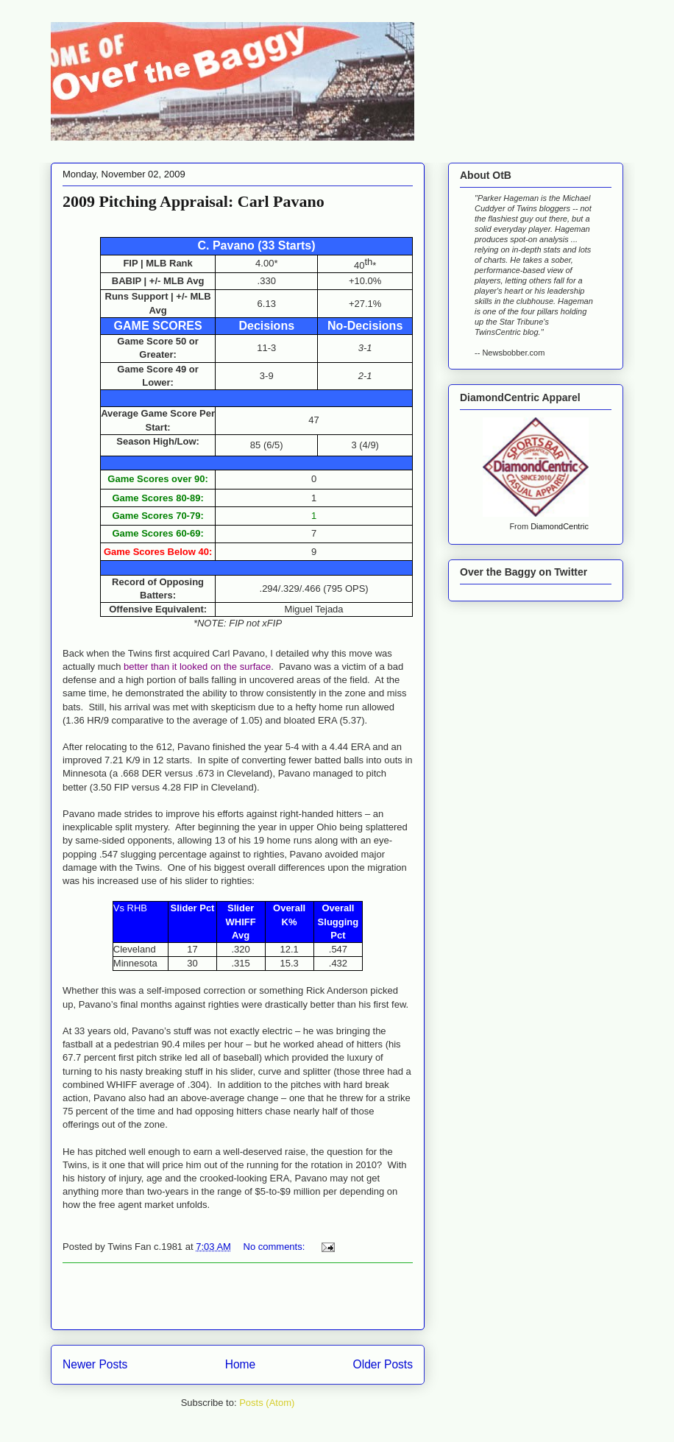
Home (240, 1364)
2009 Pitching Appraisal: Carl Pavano (193, 201)
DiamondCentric (560, 526)
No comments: (276, 1246)
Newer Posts (95, 1364)
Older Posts (383, 1364)
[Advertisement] (237, 1296)
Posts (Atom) (266, 1402)
